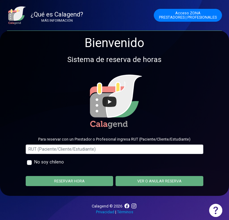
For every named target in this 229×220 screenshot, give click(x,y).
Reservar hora (69, 181)
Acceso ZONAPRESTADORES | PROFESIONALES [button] (188, 15)
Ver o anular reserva (159, 181)
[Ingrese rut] (114, 149)
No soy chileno (49, 162)
